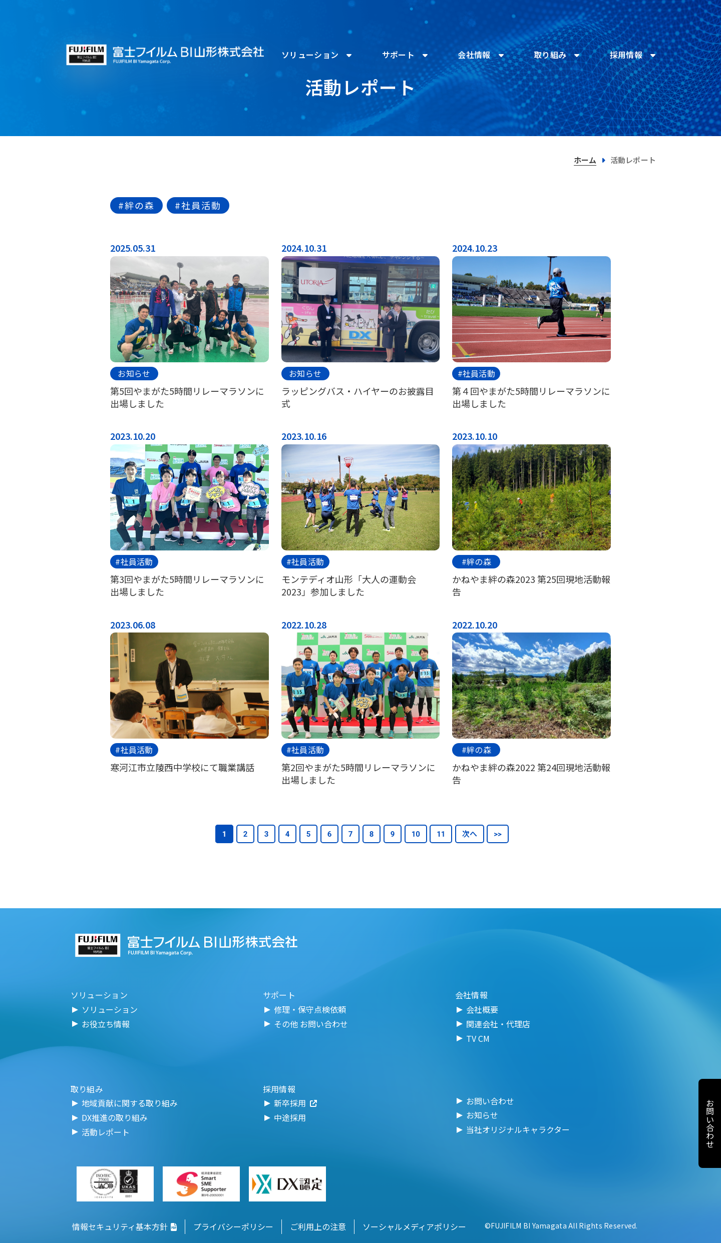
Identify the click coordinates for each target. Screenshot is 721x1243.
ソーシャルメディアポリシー (414, 1226)
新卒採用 (295, 1103)
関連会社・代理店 (498, 1024)
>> (497, 834)
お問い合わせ (490, 1101)
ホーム (585, 160)
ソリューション (110, 1009)
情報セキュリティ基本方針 (124, 1226)
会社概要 (482, 1009)
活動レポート (106, 1132)
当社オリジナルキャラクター (518, 1129)
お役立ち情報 (106, 1024)
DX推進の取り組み (115, 1117)
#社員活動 (198, 205)
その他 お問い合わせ (311, 1024)
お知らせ (134, 373)
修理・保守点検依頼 (310, 1009)
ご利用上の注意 (318, 1226)
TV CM (478, 1038)
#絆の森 (136, 205)
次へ (469, 834)
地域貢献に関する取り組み (130, 1103)
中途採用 (290, 1117)
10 (416, 834)
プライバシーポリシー (233, 1226)
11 (441, 834)
